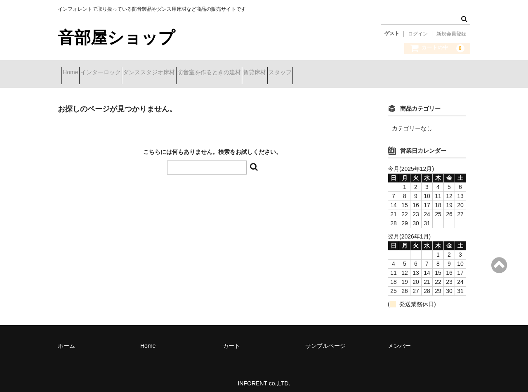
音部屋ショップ (116, 37)
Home (74, 73)
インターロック (119, 73)
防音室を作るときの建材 (256, 73)
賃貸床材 (316, 73)
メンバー (399, 339)
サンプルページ (325, 339)
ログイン (418, 34)
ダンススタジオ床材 (182, 73)
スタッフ (356, 73)
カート (231, 339)
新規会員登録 (451, 34)
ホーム (66, 339)
